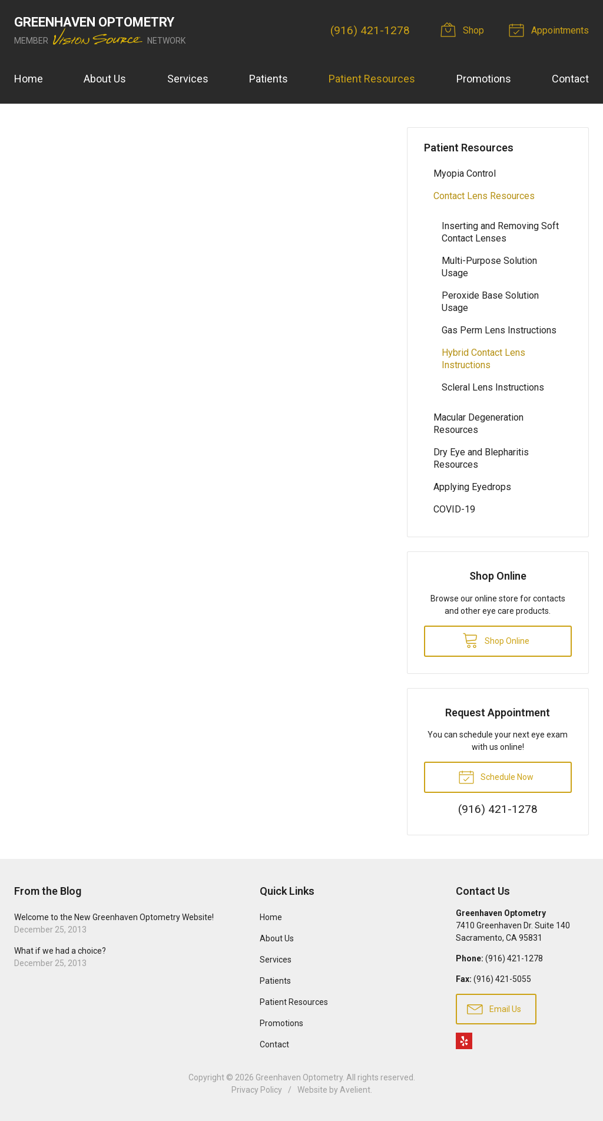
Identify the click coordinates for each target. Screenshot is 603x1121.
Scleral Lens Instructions (493, 387)
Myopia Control (464, 173)
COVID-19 (454, 509)
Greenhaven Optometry (299, 1077)
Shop (464, 29)
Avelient (355, 1089)
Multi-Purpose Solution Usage (489, 267)
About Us (105, 78)
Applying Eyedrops (472, 486)
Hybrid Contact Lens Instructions (483, 359)
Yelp (464, 1041)
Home (28, 78)
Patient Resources (372, 78)
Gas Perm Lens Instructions (499, 330)
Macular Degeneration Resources (478, 423)
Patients (268, 78)
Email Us (494, 1008)
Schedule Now (496, 776)
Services (187, 78)
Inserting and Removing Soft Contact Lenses (500, 232)
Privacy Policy (256, 1089)
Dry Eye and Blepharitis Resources (481, 458)
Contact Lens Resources (484, 195)
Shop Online (495, 639)
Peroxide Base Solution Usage (490, 301)
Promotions (483, 78)
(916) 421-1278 (370, 30)
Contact (570, 78)
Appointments (550, 29)
